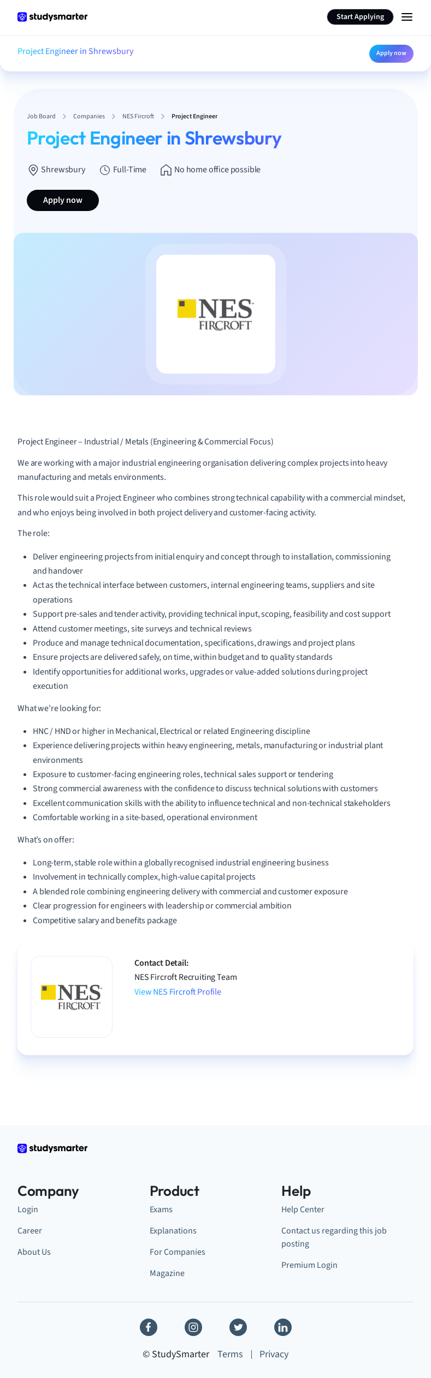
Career (29, 1230)
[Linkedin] (283, 1327)
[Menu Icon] (407, 16)
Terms (230, 1354)
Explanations (173, 1230)
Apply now (391, 53)
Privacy (273, 1354)
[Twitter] (238, 1327)
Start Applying (360, 16)
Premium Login (309, 1265)
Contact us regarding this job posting (334, 1237)
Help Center (302, 1209)
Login (27, 1209)
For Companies (177, 1251)
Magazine (167, 1273)
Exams (161, 1209)
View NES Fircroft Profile (177, 992)
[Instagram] (193, 1327)
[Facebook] (148, 1327)
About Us (34, 1251)
